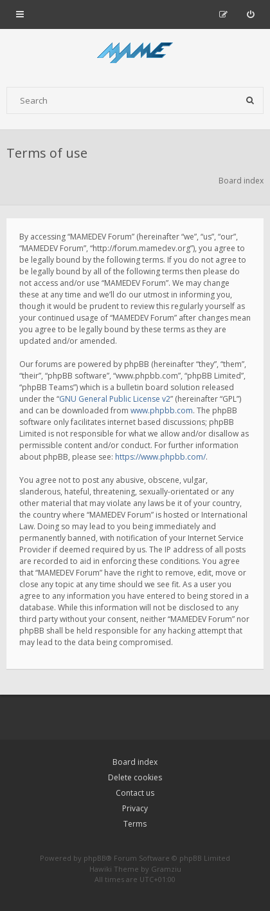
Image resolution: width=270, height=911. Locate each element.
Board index (135, 761)
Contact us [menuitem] (135, 792)
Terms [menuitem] (135, 823)
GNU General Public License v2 (114, 398)
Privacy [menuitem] (135, 808)
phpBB (95, 858)
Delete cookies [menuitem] (135, 777)
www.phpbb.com (161, 410)
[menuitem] (250, 14)
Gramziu (166, 869)
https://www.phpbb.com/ (160, 456)
